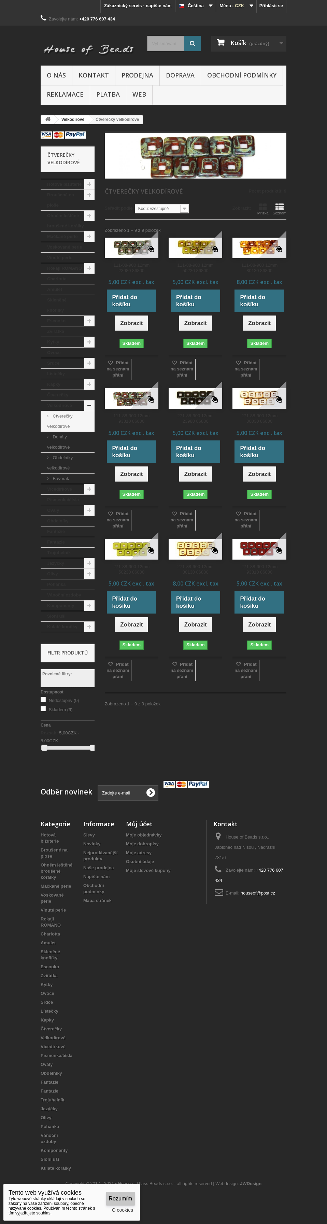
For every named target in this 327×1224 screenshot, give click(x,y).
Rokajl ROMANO (64, 268)
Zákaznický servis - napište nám (138, 5)
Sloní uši (56, 616)
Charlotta (57, 278)
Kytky (53, 341)
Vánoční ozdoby (64, 594)
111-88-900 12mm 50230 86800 (195, 268)
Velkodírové (59, 405)
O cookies (122, 1210)
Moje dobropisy (142, 843)
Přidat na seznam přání (117, 369)
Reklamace (65, 94)
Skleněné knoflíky (57, 305)
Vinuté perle (59, 257)
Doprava (180, 75)
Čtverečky (57, 394)
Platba (108, 94)
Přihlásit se (271, 5)
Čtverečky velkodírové (59, 421)
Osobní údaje (140, 861)
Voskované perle (64, 247)
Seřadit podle (119, 208)
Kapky (53, 384)
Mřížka (263, 209)
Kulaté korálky (62, 626)
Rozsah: (49, 732)
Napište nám (96, 876)
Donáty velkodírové (58, 442)
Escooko (56, 320)
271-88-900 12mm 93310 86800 (259, 569)
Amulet (54, 289)
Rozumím (120, 1198)
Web (139, 94)
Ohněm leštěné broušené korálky (65, 220)
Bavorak (60, 478)
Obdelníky (58, 520)
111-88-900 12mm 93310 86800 (131, 418)
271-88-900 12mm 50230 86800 (131, 569)
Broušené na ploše (60, 200)
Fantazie (56, 531)
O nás (56, 75)
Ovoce (54, 352)
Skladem (61, 709)
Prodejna (137, 75)
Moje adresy (139, 852)
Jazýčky (55, 563)
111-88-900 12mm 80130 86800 (259, 268)
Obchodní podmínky (241, 75)
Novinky (92, 843)
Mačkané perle (62, 236)
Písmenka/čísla (63, 499)
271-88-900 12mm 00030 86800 (259, 418)
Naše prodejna (98, 867)
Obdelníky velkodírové (60, 462)
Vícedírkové (59, 489)
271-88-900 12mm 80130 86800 (195, 569)
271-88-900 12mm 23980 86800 (195, 418)
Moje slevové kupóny (148, 870)
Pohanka (56, 584)
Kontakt (94, 75)
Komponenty (60, 605)
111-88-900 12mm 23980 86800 (131, 268)
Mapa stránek (97, 900)
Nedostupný (64, 700)
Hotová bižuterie (64, 184)
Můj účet (139, 824)
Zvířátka (55, 331)
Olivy (52, 573)
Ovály (53, 510)
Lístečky (56, 373)
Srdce (53, 363)
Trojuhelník (59, 552)
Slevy (89, 835)
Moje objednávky (144, 835)
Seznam (279, 209)
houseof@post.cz (258, 893)
